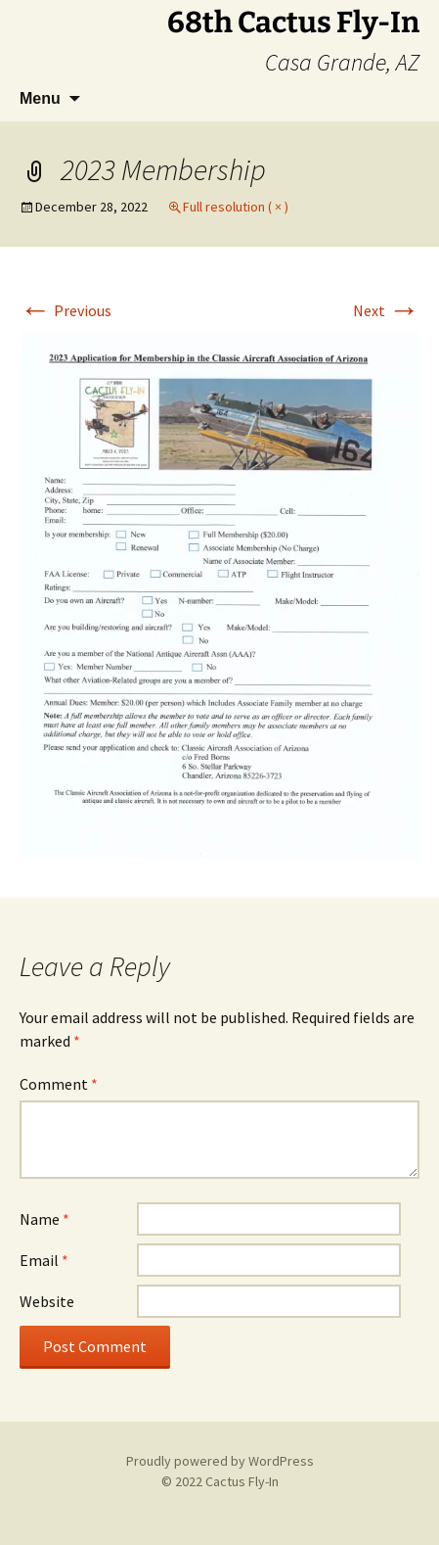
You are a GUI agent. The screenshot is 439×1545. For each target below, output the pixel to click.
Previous (65, 310)
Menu (40, 98)
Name (44, 1219)
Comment (59, 1084)
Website (47, 1301)
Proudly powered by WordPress (220, 1461)
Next (386, 310)
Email (44, 1260)
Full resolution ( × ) (235, 206)
